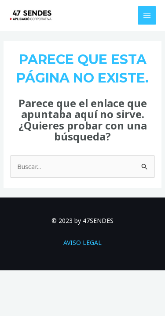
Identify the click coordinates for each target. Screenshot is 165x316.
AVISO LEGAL (82, 242)
